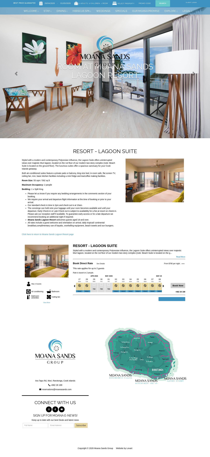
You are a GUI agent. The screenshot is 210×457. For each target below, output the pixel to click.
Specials (121, 10)
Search (162, 3)
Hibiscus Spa (80, 10)
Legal (186, 10)
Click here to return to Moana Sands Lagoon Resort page (48, 234)
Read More (180, 257)
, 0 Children (94, 2)
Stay (47, 10)
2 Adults (83, 2)
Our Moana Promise (146, 10)
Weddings (103, 10)
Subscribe (81, 425)
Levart (129, 448)
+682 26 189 (56, 385)
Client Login (191, 2)
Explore (170, 10)
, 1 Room (104, 2)
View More (46, 302)
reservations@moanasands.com (56, 389)
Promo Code (145, 2)
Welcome (30, 10)
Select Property (125, 4)
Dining (61, 10)
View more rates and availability (172, 299)
